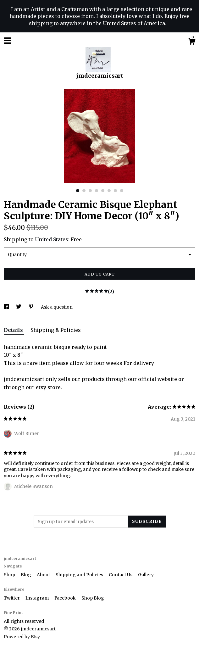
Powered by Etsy (22, 637)
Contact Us (121, 575)
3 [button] (90, 190)
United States (51, 239)
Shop (10, 575)
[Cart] (191, 42)
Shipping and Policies (80, 575)
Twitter (12, 598)
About (44, 575)
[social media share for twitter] (19, 307)
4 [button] (96, 190)
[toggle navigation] (7, 40)
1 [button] (77, 190)
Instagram (37, 598)
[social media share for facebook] (7, 307)
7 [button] (115, 190)
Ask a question (57, 307)
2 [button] (84, 190)
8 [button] (121, 190)
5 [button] (102, 190)
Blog (26, 575)
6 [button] (109, 190)
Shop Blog (92, 598)
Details (14, 330)
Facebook (65, 598)
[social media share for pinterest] (32, 307)
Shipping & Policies (55, 330)
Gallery (146, 575)
